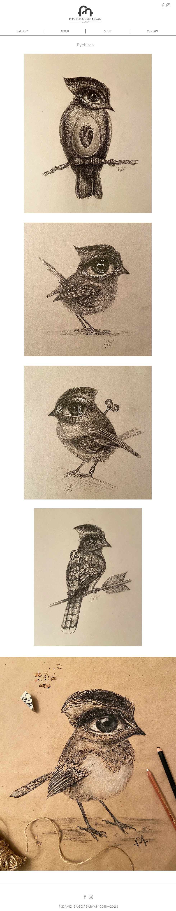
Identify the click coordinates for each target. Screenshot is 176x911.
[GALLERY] (22, 31)
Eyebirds (85, 45)
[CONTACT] (152, 31)
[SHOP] (107, 31)
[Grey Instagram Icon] (168, 5)
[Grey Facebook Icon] (163, 5)
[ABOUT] (64, 31)
